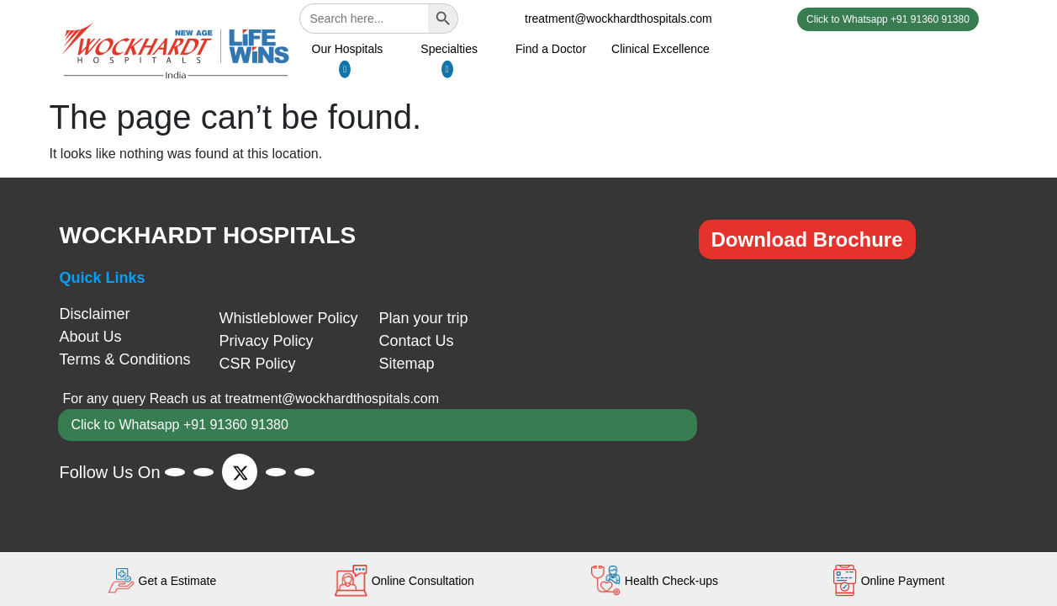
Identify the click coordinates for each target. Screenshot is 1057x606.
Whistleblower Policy (288, 318)
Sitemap (407, 363)
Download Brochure (807, 239)
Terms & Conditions (125, 359)
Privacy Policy (266, 340)
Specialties (449, 49)
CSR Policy (257, 363)
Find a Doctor (550, 49)
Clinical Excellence (660, 49)
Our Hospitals (347, 49)
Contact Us (416, 340)
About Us (91, 336)
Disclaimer (95, 314)
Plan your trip (423, 318)
